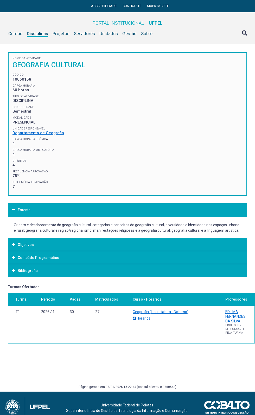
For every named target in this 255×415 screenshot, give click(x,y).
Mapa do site (158, 6)
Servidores (84, 33)
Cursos (15, 33)
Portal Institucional (127, 23)
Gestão (129, 33)
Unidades (108, 33)
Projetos (61, 33)
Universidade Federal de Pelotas (127, 405)
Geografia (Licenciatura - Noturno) (160, 312)
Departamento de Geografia (38, 133)
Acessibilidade (104, 6)
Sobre (146, 33)
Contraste (132, 6)
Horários (141, 318)
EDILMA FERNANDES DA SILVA (235, 316)
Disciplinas (37, 33)
